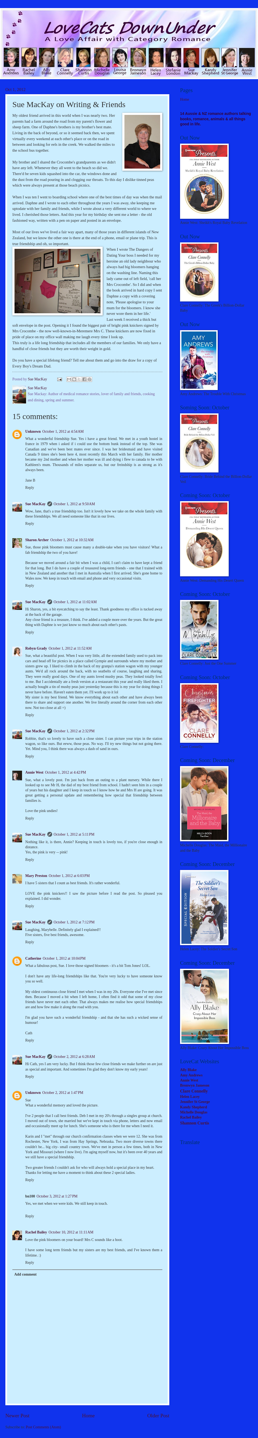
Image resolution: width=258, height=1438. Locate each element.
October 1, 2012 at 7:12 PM (74, 922)
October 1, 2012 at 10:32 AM (72, 540)
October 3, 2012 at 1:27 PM (57, 1196)
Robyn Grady (36, 648)
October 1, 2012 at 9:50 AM (74, 504)
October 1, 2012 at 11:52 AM (70, 648)
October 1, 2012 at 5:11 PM (74, 834)
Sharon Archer (37, 540)
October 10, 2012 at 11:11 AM (71, 1232)
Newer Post (17, 1415)
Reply (29, 488)
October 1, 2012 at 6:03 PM (69, 876)
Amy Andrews (191, 1075)
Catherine (33, 958)
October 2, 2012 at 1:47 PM (62, 1093)
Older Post (158, 1415)
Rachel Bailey (36, 1232)
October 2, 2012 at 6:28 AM (74, 1057)
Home (88, 1415)
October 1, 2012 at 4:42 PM (65, 772)
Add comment (25, 1274)
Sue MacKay (35, 504)
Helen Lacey (190, 1097)
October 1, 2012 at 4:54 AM (63, 431)
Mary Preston (36, 876)
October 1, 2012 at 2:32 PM (74, 731)
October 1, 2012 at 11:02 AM (75, 602)
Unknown (33, 431)
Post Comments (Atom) (43, 1427)
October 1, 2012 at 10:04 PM (64, 958)
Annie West (34, 772)
